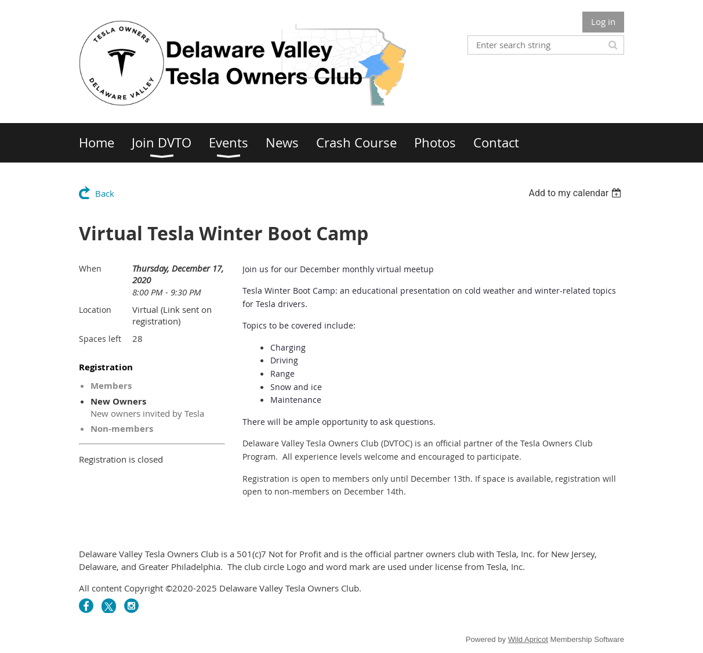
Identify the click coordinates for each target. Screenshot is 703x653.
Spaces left (100, 338)
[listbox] (576, 193)
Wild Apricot (528, 639)
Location (95, 309)
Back (104, 193)
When (90, 268)
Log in (603, 21)
